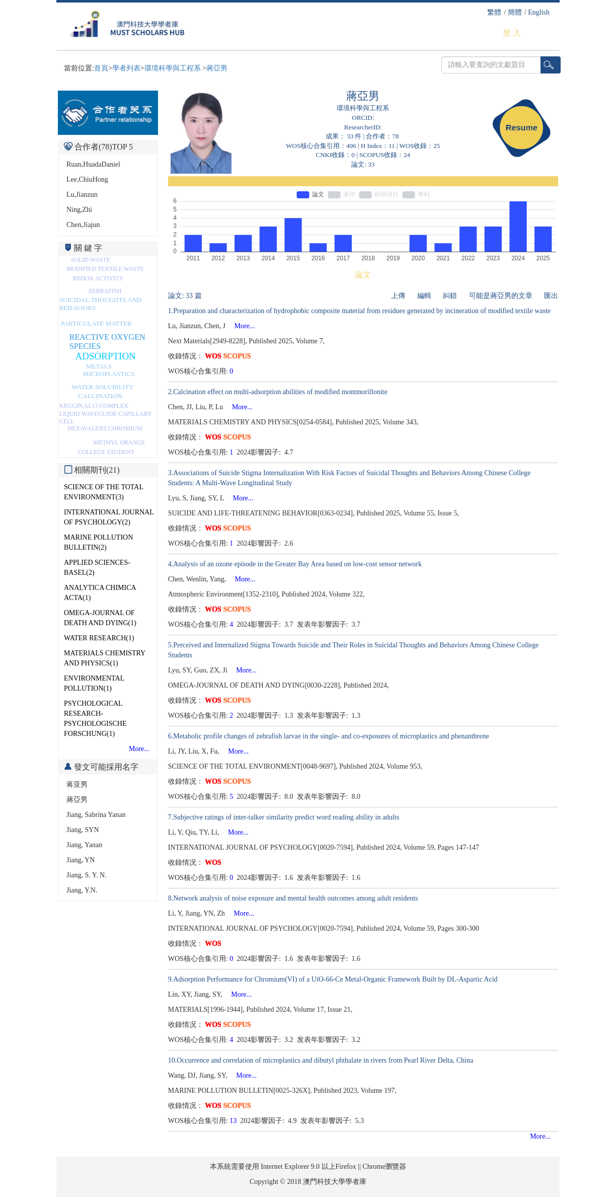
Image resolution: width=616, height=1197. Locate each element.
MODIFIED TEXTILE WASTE (105, 268)
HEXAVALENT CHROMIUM (104, 428)
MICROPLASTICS (109, 374)
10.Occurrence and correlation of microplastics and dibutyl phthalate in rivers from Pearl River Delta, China (320, 1060)
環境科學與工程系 (173, 68)
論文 (363, 274)
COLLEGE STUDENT (106, 452)
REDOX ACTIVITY (98, 278)
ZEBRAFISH (105, 290)
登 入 (512, 33)
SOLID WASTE (90, 259)
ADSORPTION (105, 356)
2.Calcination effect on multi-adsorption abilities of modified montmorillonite (278, 392)
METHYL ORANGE (119, 442)
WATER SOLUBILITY (102, 387)
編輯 (424, 296)
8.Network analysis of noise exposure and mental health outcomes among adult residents (293, 898)
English (539, 12)
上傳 (398, 296)
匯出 (551, 296)
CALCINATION (100, 396)
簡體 (515, 12)
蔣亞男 (216, 68)
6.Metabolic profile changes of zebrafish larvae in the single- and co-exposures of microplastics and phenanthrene (328, 736)
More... (139, 749)
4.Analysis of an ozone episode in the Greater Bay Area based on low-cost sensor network (295, 564)
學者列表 (126, 68)
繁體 (494, 12)
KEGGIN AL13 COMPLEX (93, 405)
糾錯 (450, 296)
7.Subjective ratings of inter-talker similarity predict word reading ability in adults (284, 817)
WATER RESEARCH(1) (99, 638)
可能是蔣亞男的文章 (500, 296)
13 (233, 1121)
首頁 (101, 68)
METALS (99, 366)
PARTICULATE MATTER (96, 323)
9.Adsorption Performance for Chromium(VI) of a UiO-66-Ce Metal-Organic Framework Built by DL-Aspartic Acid (333, 979)
